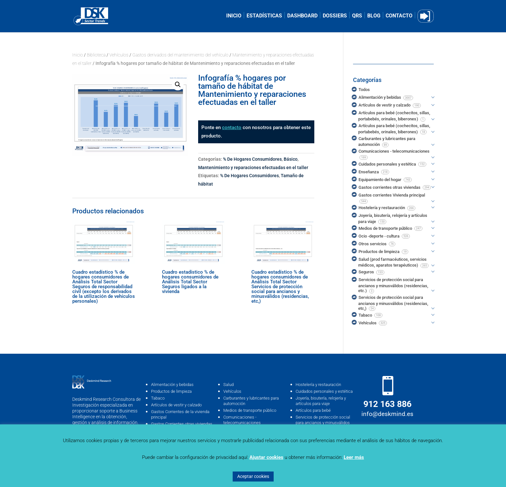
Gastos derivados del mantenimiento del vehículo (180, 54)
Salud (228, 384)
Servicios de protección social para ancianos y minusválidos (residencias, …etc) (323, 423)
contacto (231, 127)
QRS (357, 16)
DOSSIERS (335, 16)
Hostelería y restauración (318, 384)
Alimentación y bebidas (172, 384)
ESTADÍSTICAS (264, 16)
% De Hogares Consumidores (252, 159)
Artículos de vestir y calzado (176, 404)
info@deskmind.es (387, 414)
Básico (291, 159)
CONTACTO (399, 16)
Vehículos (118, 54)
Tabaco (158, 398)
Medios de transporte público (249, 410)
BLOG (373, 16)
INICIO (233, 16)
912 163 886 (387, 404)
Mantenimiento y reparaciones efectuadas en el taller (253, 167)
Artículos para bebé (313, 410)
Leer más (354, 457)
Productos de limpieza (171, 391)
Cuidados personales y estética (324, 391)
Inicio (77, 54)
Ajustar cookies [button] (266, 457)
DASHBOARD (302, 16)
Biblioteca (96, 54)
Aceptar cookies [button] (253, 476)
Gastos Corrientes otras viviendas (181, 423)
